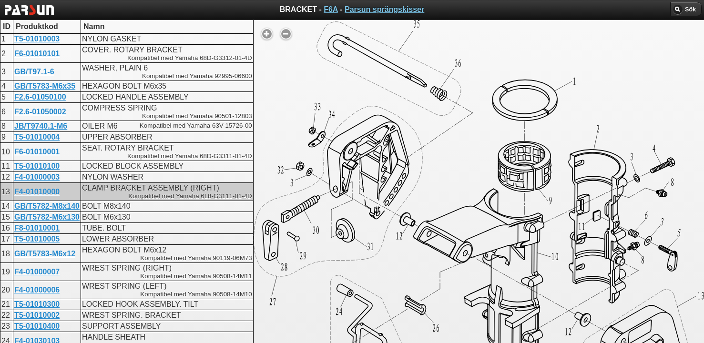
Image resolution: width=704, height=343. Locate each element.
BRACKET (312, 243)
